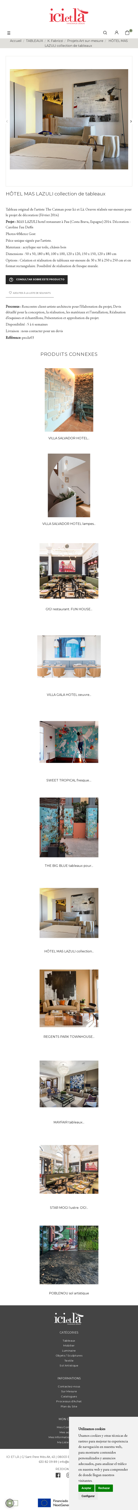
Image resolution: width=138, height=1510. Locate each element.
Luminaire (69, 1350)
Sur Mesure (69, 1391)
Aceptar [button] (86, 1488)
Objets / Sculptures (69, 1355)
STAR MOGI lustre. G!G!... (69, 1208)
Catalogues (69, 1396)
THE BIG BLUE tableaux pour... (69, 866)
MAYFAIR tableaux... (69, 1122)
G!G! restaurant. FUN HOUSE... (69, 609)
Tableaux (69, 1340)
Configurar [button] (88, 1496)
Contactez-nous (69, 1386)
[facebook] (58, 1476)
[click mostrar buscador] (105, 33)
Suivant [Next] (131, 121)
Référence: (13, 337)
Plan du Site (69, 1406)
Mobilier (69, 1345)
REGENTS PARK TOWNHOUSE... (69, 1037)
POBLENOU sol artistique (69, 1293)
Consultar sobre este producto (36, 279)
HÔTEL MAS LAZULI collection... (69, 951)
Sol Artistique (69, 1365)
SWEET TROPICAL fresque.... (68, 780)
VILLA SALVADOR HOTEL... (68, 438)
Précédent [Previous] (7, 121)
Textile (69, 1360)
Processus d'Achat (69, 1401)
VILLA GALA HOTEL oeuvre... (69, 695)
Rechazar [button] (104, 1488)
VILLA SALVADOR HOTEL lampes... (68, 524)
